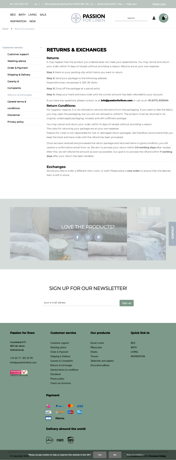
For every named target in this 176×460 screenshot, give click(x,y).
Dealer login (159, 4)
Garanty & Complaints (14, 85)
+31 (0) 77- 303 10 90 (21, 357)
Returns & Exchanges (25, 28)
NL (11, 4)
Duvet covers (97, 342)
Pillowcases (96, 347)
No (115, 455)
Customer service (12, 47)
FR (26, 4)
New (32, 21)
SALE (43, 14)
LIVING (32, 14)
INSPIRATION (18, 21)
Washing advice (16, 61)
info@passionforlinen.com (117, 100)
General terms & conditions (16, 105)
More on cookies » (135, 455)
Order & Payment (17, 67)
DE (16, 4)
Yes (100, 455)
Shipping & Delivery (18, 74)
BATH (22, 14)
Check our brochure (60, 382)
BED (13, 14)
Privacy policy (15, 121)
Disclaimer (13, 115)
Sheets (93, 351)
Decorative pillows (99, 364)
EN (21, 4)
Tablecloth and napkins (102, 360)
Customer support (18, 54)
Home (5, 28)
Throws (94, 356)
